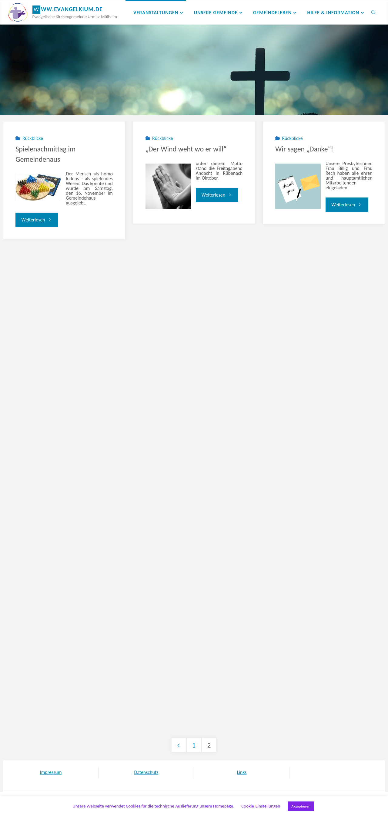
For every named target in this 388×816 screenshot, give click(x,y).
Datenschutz (146, 772)
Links (241, 772)
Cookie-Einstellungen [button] (260, 806)
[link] (373, 12)
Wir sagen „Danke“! (304, 148)
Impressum (51, 772)
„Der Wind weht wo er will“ (186, 148)
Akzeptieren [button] (300, 806)
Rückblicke (32, 138)
